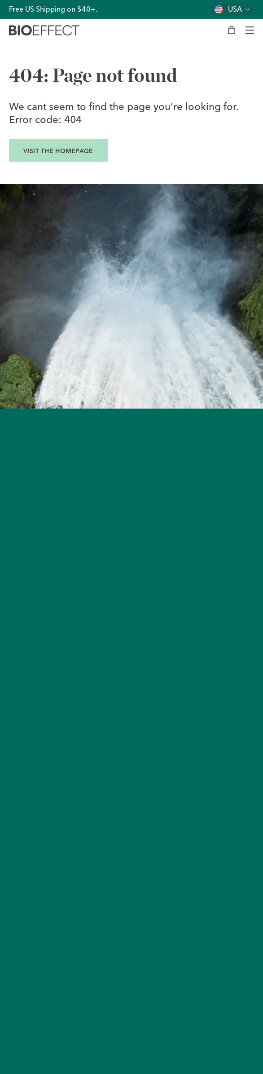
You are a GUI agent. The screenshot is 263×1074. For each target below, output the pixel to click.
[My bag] (232, 30)
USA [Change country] (235, 9)
